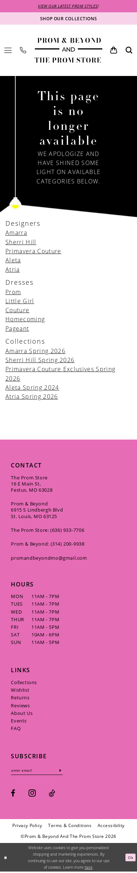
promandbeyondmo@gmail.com (49, 558)
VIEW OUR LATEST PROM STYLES (68, 6)
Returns (20, 698)
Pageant (17, 328)
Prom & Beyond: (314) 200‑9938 (47, 544)
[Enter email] (39, 771)
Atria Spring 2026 (31, 397)
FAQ (16, 729)
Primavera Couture (33, 251)
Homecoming (25, 319)
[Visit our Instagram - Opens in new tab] (32, 794)
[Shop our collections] (68, 19)
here (89, 868)
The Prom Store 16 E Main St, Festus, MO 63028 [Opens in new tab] (31, 484)
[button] (8, 50)
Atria (12, 270)
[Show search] (129, 51)
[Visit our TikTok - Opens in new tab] (52, 794)
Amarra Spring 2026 (35, 351)
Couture (17, 310)
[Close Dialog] (5, 858)
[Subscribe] (65, 771)
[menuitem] (8, 50)
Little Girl (19, 301)
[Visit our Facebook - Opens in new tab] (13, 794)
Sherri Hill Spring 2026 (39, 360)
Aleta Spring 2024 (32, 387)
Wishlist (20, 690)
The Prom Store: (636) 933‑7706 (47, 530)
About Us (22, 713)
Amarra (16, 233)
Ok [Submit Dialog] (130, 858)
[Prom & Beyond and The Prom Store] (69, 50)
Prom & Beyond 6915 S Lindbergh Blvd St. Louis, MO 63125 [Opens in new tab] (37, 510)
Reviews (20, 706)
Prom (13, 292)
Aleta (13, 260)
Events (19, 721)
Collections (24, 683)
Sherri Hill (21, 242)
